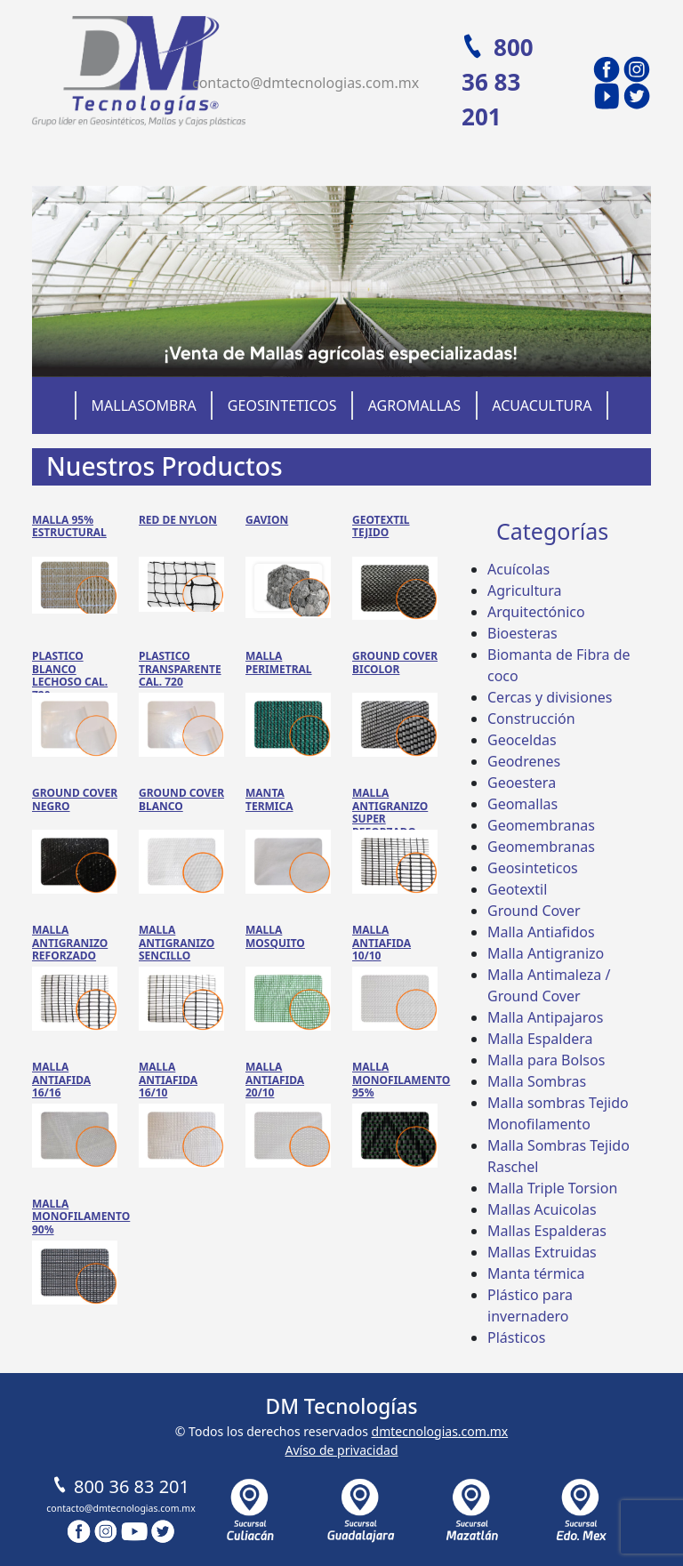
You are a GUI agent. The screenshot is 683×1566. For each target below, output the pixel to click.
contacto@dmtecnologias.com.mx (305, 82)
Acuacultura (541, 405)
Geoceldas (522, 740)
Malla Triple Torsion (552, 1188)
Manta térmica (535, 1273)
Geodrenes (523, 761)
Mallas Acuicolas (542, 1209)
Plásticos (516, 1337)
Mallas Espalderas (547, 1231)
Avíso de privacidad (341, 1450)
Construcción (531, 718)
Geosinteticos (282, 405)
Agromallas (415, 405)
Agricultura (524, 590)
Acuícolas (518, 569)
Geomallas (522, 804)
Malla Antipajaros (545, 1017)
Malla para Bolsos (546, 1060)
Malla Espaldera (540, 1038)
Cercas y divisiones (550, 697)
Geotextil (517, 889)
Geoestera (521, 782)
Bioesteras (522, 633)
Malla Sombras (536, 1081)
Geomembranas (541, 825)
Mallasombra (144, 405)
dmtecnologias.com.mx (440, 1431)
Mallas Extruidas (542, 1252)
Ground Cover (534, 910)
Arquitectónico (536, 612)
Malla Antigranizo (545, 953)
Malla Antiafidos (541, 932)
